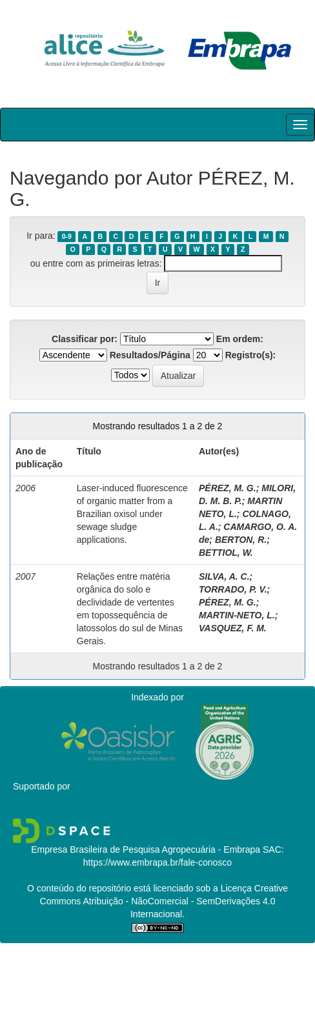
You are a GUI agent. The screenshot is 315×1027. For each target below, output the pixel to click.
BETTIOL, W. (226, 552)
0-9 (67, 236)
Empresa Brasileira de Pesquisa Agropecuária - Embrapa (145, 849)
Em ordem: (239, 339)
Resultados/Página (150, 355)
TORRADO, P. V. (233, 589)
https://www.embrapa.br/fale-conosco (157, 862)
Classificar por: (84, 339)
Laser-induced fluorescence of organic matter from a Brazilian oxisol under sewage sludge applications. (132, 514)
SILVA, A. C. (224, 576)
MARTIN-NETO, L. (237, 615)
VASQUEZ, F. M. (233, 628)
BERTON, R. (241, 539)
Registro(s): (250, 355)
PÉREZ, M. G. (227, 488)
